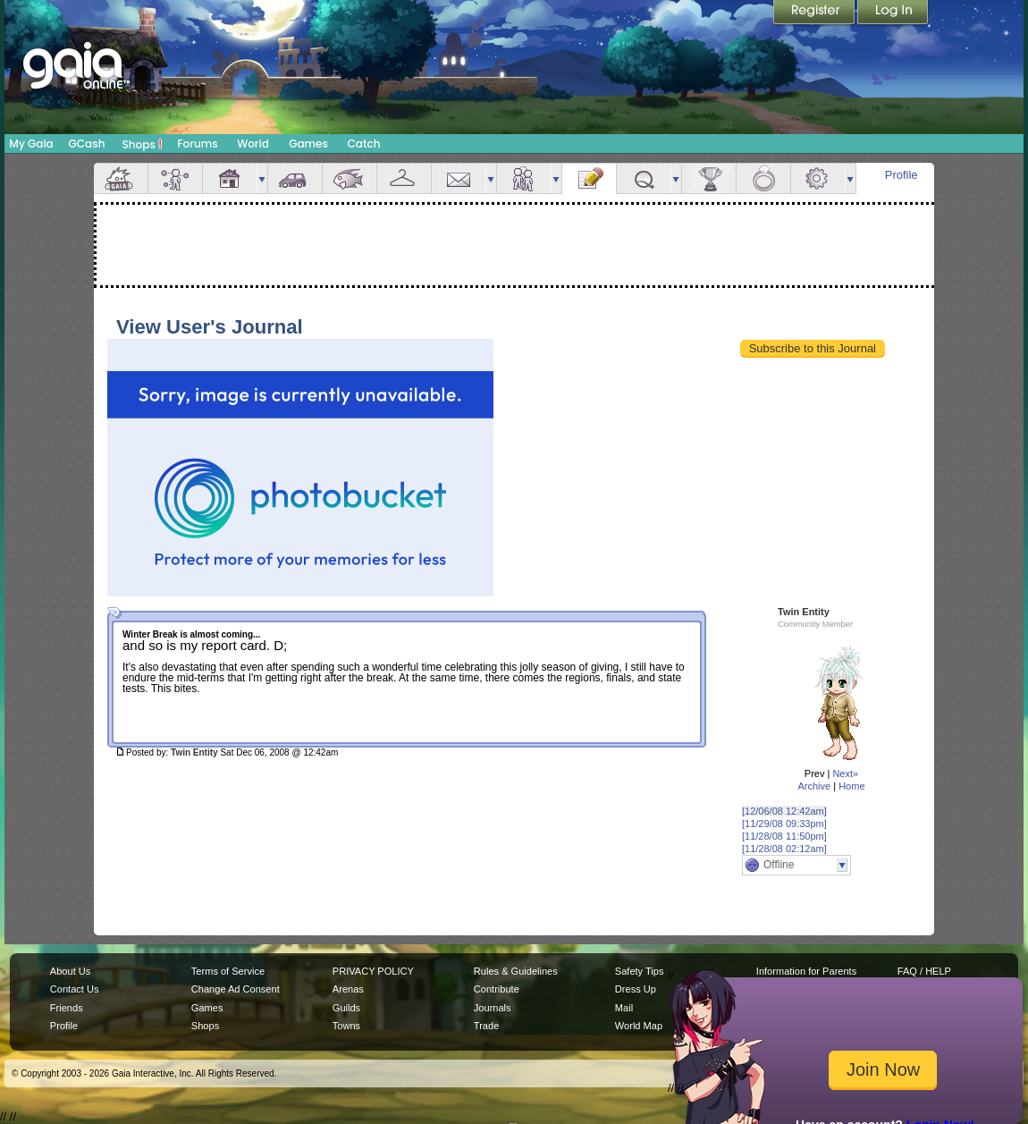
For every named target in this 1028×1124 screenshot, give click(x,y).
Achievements (709, 178)
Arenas (348, 989)
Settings (818, 178)
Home (851, 786)
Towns (346, 1025)
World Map (638, 1025)
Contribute (496, 989)
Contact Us (74, 989)
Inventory (404, 178)
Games (308, 143)
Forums (197, 143)
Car (295, 178)
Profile (901, 175)
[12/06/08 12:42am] (784, 811)
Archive (813, 786)
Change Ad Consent (235, 989)
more (262, 178)
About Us (70, 971)
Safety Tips (639, 971)
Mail (458, 178)
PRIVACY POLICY (373, 971)
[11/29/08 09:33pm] (784, 823)
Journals (492, 1007)
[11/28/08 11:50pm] (784, 836)
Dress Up (635, 989)
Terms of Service (228, 971)
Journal (589, 178)
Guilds (346, 1007)
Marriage (763, 178)
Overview (120, 178)
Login (893, 13)
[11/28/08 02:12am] (784, 848)
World (253, 143)
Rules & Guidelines (516, 971)
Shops (142, 144)
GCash (87, 143)
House (230, 178)
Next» (845, 773)
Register (815, 13)
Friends (524, 178)
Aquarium (349, 178)
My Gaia (31, 143)
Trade (486, 1025)
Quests (643, 178)
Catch (364, 143)
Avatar (175, 178)
